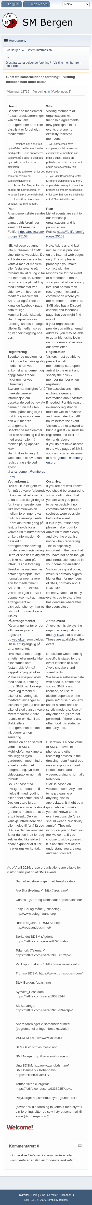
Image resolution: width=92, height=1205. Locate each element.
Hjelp (34, 1194)
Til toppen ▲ (67, 1194)
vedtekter (19, 639)
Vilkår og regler (48, 1194)
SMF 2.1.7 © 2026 (35, 1199)
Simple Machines (58, 1199)
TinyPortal (23, 1194)
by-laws (58, 635)
